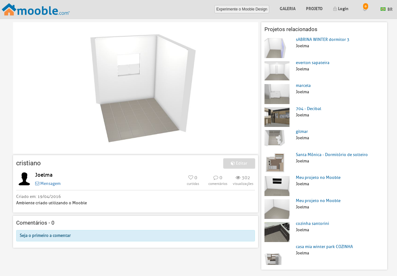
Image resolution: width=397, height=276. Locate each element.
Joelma (44, 175)
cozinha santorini (312, 223)
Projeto (314, 8)
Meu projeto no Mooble (318, 177)
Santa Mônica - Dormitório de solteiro (332, 154)
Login (340, 8)
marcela (303, 85)
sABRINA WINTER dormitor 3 (322, 39)
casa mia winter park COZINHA (324, 246)
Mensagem (48, 183)
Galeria (288, 8)
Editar (239, 163)
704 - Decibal (308, 108)
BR (387, 8)
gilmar (302, 131)
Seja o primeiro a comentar (45, 235)
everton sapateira (312, 62)
